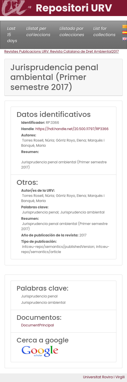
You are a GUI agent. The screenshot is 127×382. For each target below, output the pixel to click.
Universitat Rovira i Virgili (104, 377)
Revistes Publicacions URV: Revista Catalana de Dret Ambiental (58, 51)
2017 (115, 51)
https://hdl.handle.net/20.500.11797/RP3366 (72, 128)
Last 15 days (12, 35)
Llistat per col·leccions (38, 32)
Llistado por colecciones (71, 32)
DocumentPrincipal (37, 325)
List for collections (104, 32)
